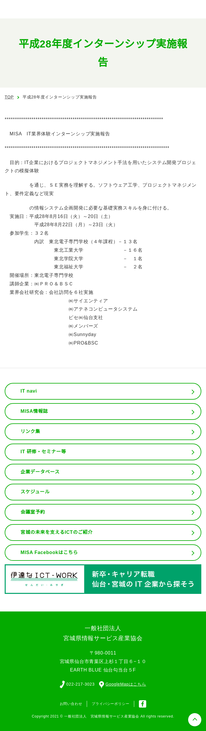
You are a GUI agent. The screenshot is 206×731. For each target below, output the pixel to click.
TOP (9, 97)
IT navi (29, 391)
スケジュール (35, 491)
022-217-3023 (80, 684)
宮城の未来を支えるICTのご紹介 (57, 532)
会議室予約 (33, 512)
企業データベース (40, 472)
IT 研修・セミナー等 (44, 451)
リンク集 (30, 431)
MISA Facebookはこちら (49, 552)
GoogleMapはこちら (123, 684)
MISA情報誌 (34, 411)
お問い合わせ (71, 703)
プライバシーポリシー (110, 703)
